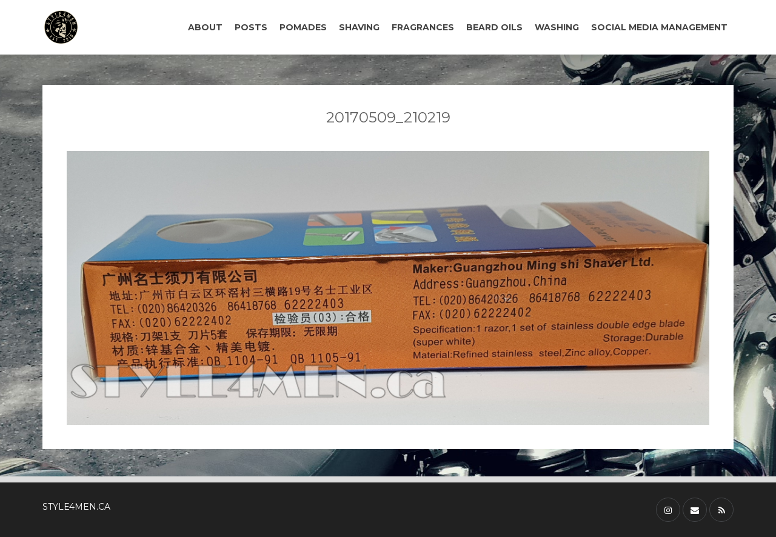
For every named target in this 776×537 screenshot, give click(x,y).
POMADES (303, 27)
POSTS (251, 27)
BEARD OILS (494, 27)
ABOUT (205, 27)
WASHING (557, 27)
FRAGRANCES (423, 27)
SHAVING (359, 27)
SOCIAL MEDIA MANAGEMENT (659, 27)
